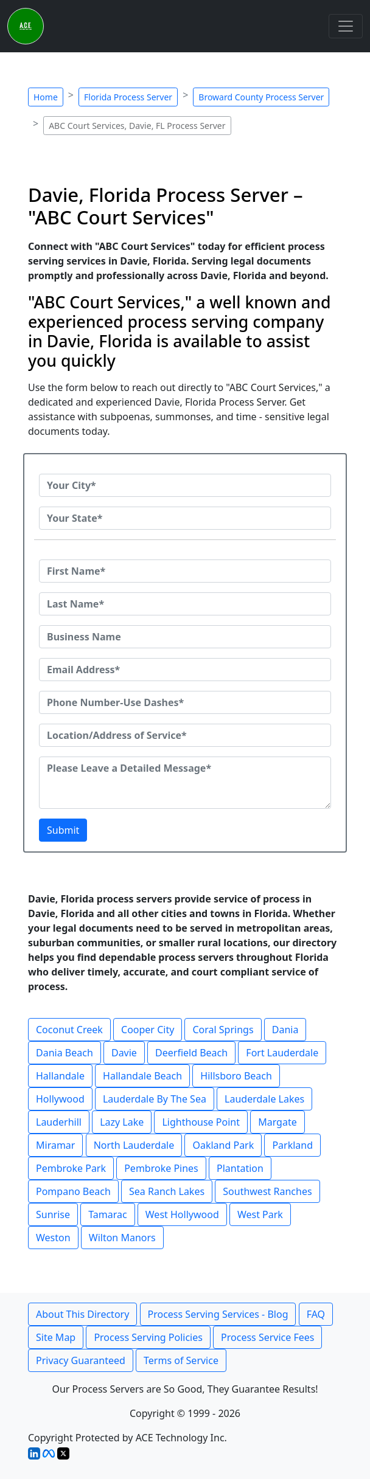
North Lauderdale (134, 1145)
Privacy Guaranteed (80, 1360)
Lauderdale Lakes (264, 1099)
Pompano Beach (73, 1191)
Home (45, 97)
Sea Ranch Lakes (166, 1191)
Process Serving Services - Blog (218, 1314)
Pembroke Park (71, 1168)
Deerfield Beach (191, 1052)
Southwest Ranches (267, 1191)
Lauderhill (59, 1122)
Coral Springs (222, 1029)
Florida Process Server (128, 97)
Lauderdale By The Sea (154, 1099)
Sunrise (53, 1214)
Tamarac (107, 1214)
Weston (53, 1237)
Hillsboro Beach (236, 1075)
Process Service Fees (267, 1337)
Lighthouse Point (200, 1122)
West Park (260, 1214)
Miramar (55, 1145)
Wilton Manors (122, 1237)
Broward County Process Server (261, 97)
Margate (277, 1122)
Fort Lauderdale (282, 1052)
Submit (63, 830)
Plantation (240, 1168)
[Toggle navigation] (346, 26)
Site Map (55, 1337)
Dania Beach (64, 1052)
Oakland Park (223, 1145)
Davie (124, 1052)
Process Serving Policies (148, 1337)
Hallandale (60, 1075)
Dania (285, 1029)
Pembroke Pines (161, 1168)
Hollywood (60, 1099)
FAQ (316, 1314)
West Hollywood (182, 1214)
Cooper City (147, 1029)
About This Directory (82, 1314)
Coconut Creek (69, 1029)
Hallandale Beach (142, 1075)
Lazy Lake (122, 1122)
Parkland (292, 1145)
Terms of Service (181, 1360)
